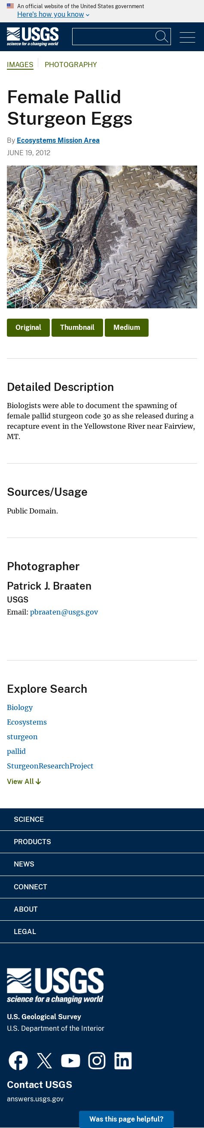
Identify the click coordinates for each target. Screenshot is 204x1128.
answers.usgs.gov (35, 1099)
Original (28, 327)
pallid (16, 751)
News (24, 864)
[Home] (32, 44)
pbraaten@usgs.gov (64, 612)
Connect (30, 887)
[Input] (121, 36)
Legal (25, 932)
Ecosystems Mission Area (58, 140)
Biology (20, 707)
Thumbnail (77, 327)
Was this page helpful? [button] (126, 1119)
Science (29, 819)
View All (24, 782)
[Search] (162, 36)
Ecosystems (27, 722)
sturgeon (22, 736)
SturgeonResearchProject (50, 766)
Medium (126, 327)
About (26, 909)
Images (20, 65)
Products (32, 842)
